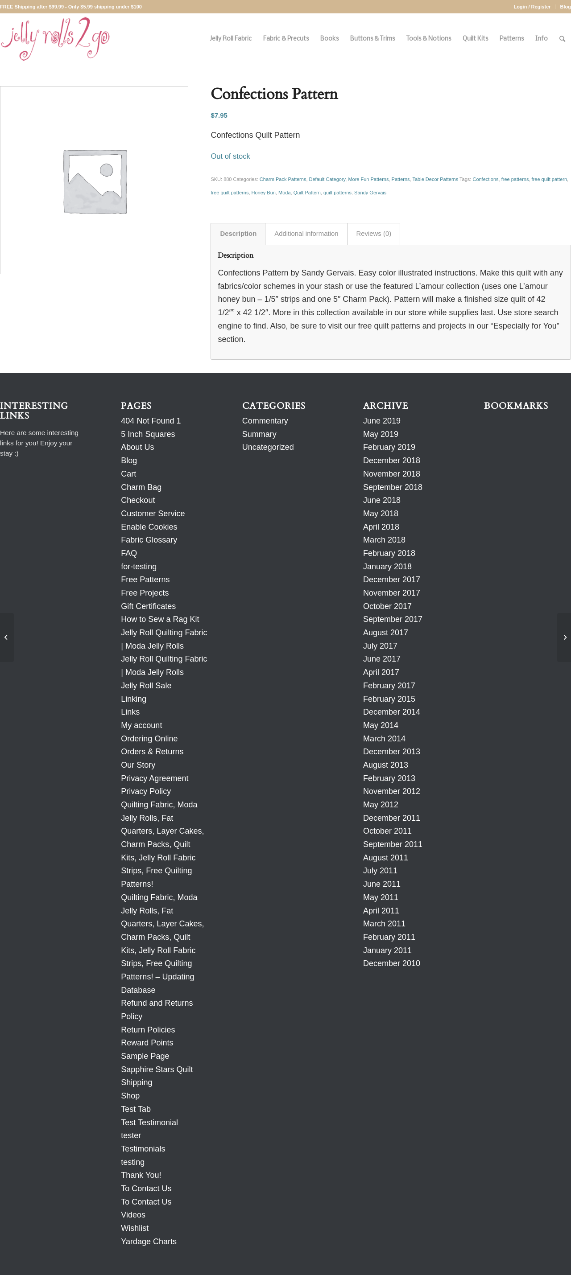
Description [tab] (238, 233)
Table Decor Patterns (436, 179)
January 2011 (387, 950)
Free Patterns (145, 579)
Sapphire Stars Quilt (157, 1069)
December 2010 (391, 963)
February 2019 (389, 447)
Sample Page (145, 1056)
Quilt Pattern (307, 192)
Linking (133, 699)
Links (130, 711)
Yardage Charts (149, 1241)
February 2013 (389, 778)
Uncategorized (268, 447)
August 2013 (385, 765)
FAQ (129, 553)
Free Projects (145, 592)
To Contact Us (146, 1188)
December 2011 (391, 818)
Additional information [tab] (306, 233)
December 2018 (391, 460)
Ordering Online (149, 738)
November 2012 (391, 791)
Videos (133, 1214)
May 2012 (380, 804)
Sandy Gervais (370, 192)
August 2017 (385, 632)
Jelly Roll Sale (146, 685)
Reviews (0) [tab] (374, 233)
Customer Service (153, 513)
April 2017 (381, 672)
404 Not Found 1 (151, 420)
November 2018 (391, 473)
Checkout (138, 500)
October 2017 (387, 606)
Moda (284, 192)
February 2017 (389, 685)
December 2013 (391, 751)
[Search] (562, 39)
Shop (130, 1095)
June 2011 (382, 884)
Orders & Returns (152, 751)
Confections (485, 179)
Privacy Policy (146, 791)
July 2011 (380, 870)
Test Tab (136, 1109)
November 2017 (391, 592)
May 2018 (380, 513)
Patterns (401, 179)
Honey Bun (264, 192)
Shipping (136, 1082)
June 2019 (382, 420)
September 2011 (392, 844)
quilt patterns (337, 192)
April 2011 (381, 910)
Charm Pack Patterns (283, 179)
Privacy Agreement (154, 778)
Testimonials (143, 1148)
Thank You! (141, 1175)
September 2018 (392, 487)
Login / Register (531, 6)
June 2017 (382, 658)
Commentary (265, 420)
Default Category (327, 179)
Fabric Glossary (149, 539)
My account (141, 725)
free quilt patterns (229, 192)
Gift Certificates (148, 606)
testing (133, 1162)
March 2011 (384, 923)
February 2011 (389, 937)
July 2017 (380, 646)
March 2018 (384, 539)
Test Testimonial (149, 1122)
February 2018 (389, 553)
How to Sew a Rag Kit (160, 619)
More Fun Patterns (368, 179)
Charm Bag (141, 487)
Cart (128, 473)
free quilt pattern (549, 179)
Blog (565, 6)
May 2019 (380, 434)
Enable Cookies (149, 526)
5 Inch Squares (148, 434)
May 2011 (380, 897)
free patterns (515, 179)
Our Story (138, 765)
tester (131, 1135)
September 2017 (392, 619)
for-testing (139, 566)
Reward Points (147, 1042)
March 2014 (384, 738)
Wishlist (135, 1228)
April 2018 (381, 526)
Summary (259, 434)
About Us (137, 447)
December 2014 (391, 711)
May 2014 (380, 725)
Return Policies (148, 1029)
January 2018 (387, 566)
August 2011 (385, 857)
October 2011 (387, 831)
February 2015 (389, 699)
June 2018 (382, 500)
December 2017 (391, 579)
